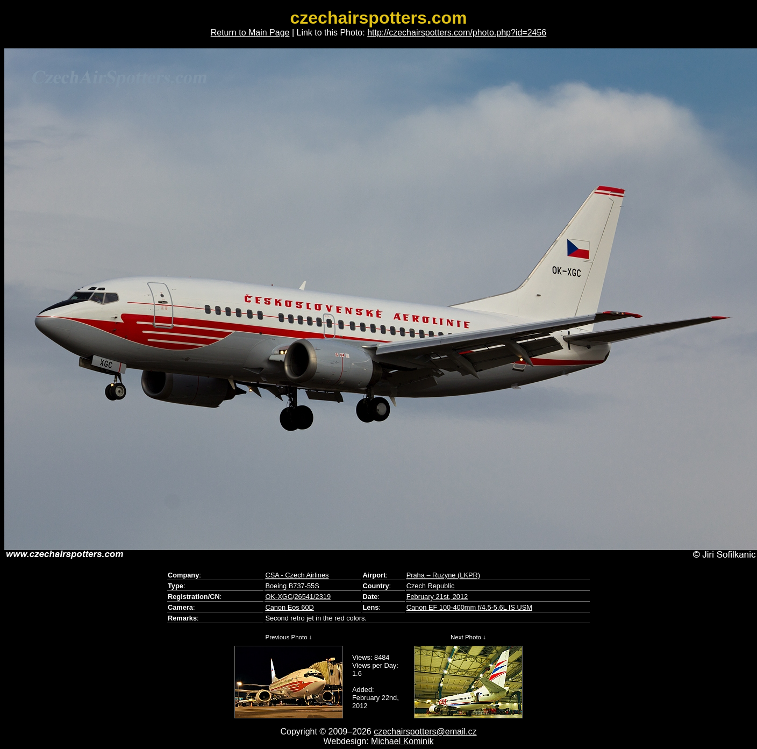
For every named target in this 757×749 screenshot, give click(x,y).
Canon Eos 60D (289, 607)
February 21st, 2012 (437, 597)
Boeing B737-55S (292, 586)
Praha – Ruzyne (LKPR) (443, 575)
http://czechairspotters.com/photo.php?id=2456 (456, 32)
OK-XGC (278, 597)
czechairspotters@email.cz (425, 731)
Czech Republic (430, 586)
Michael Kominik (402, 741)
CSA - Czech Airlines (296, 575)
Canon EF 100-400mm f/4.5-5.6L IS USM (469, 607)
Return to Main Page (250, 32)
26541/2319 (312, 597)
